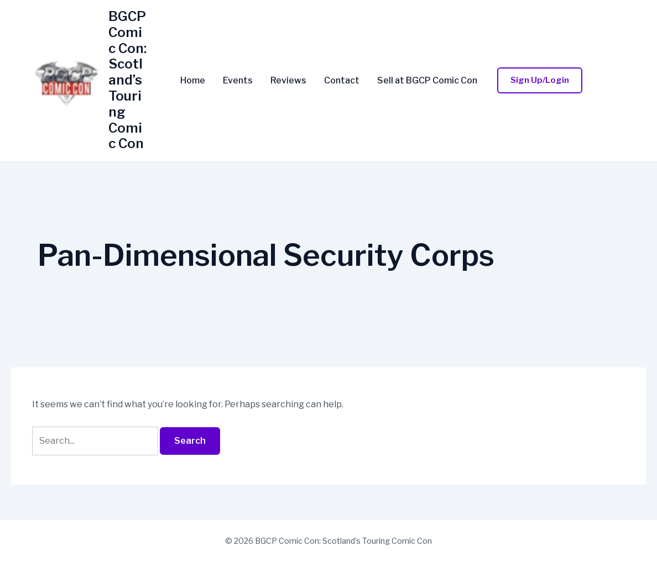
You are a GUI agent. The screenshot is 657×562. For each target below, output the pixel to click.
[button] (539, 80)
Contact (341, 80)
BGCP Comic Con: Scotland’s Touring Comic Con (127, 79)
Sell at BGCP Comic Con (427, 80)
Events (238, 80)
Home (192, 80)
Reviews (288, 80)
